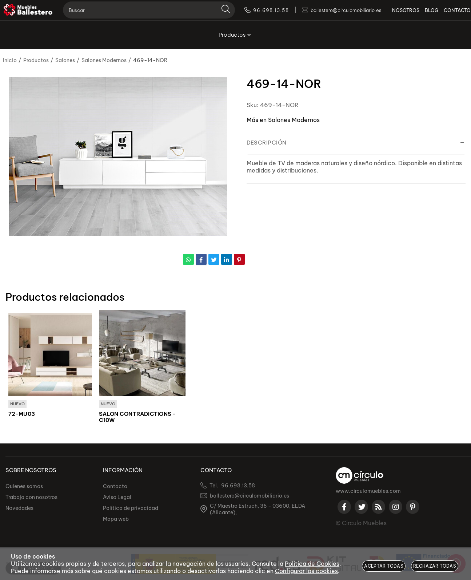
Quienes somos (24, 486)
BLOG (421, 14)
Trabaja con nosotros (31, 497)
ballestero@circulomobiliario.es (249, 496)
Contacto (115, 486)
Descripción (267, 142)
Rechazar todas (434, 566)
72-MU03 (21, 414)
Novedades (19, 508)
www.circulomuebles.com (368, 491)
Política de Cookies (312, 563)
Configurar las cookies (306, 571)
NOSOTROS (395, 14)
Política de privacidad (130, 508)
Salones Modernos (294, 119)
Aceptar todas (383, 566)
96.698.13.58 (238, 486)
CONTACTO (446, 14)
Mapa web (116, 519)
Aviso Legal (117, 497)
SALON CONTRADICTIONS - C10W (137, 417)
